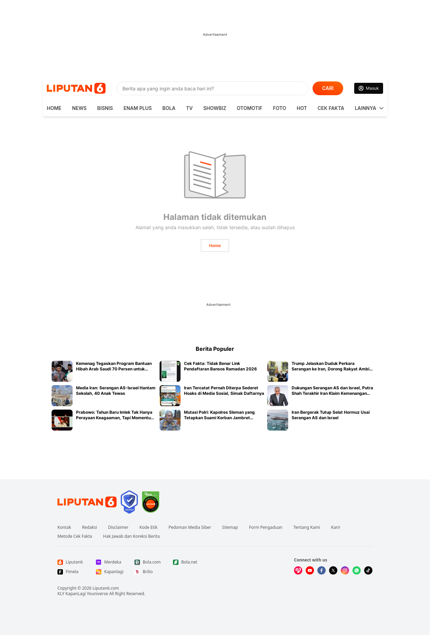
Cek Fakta (331, 108)
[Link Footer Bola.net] (186, 562)
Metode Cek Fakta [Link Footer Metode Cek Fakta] (74, 536)
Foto (279, 108)
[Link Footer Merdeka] (109, 562)
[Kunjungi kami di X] (333, 570)
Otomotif (249, 108)
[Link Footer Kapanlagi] (109, 572)
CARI (328, 88)
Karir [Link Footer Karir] (335, 527)
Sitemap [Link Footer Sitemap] (230, 527)
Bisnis (105, 108)
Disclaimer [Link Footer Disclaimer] (118, 527)
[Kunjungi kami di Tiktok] (368, 570)
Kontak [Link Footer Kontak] (64, 527)
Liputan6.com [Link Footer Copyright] (106, 588)
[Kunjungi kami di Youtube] (310, 570)
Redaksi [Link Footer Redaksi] (89, 527)
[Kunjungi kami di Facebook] (321, 570)
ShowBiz (214, 108)
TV (189, 108)
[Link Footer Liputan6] (87, 502)
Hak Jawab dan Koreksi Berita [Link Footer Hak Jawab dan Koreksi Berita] (131, 536)
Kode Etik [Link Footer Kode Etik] (148, 527)
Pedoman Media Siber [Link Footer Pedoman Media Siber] (189, 527)
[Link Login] (368, 88)
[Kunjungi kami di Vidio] (298, 570)
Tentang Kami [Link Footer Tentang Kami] (306, 527)
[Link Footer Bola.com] (148, 562)
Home (215, 245)
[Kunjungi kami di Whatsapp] (356, 570)
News (79, 108)
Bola (168, 108)
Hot (302, 108)
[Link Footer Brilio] (148, 572)
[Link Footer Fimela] (71, 572)
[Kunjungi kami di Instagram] (345, 570)
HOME (54, 108)
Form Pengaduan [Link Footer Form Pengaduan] (265, 527)
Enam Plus (137, 108)
